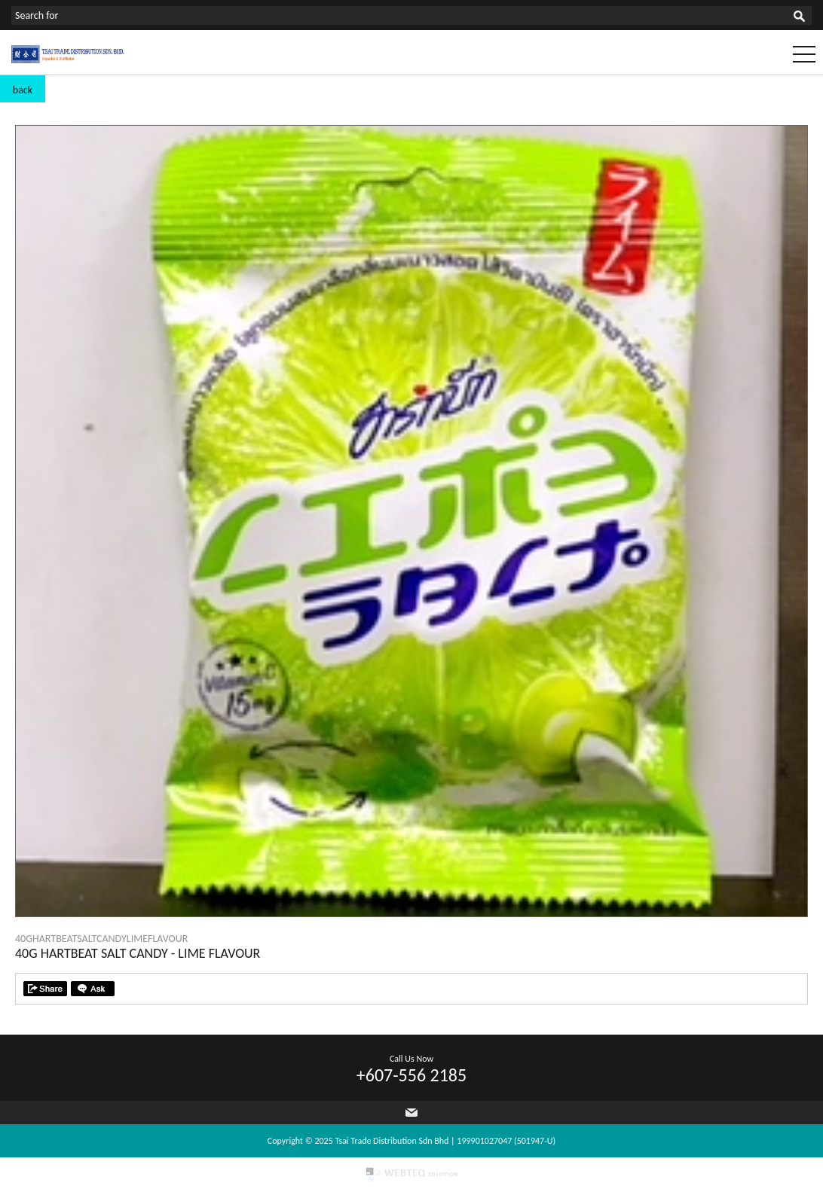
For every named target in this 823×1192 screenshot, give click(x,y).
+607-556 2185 (411, 1075)
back (22, 90)
